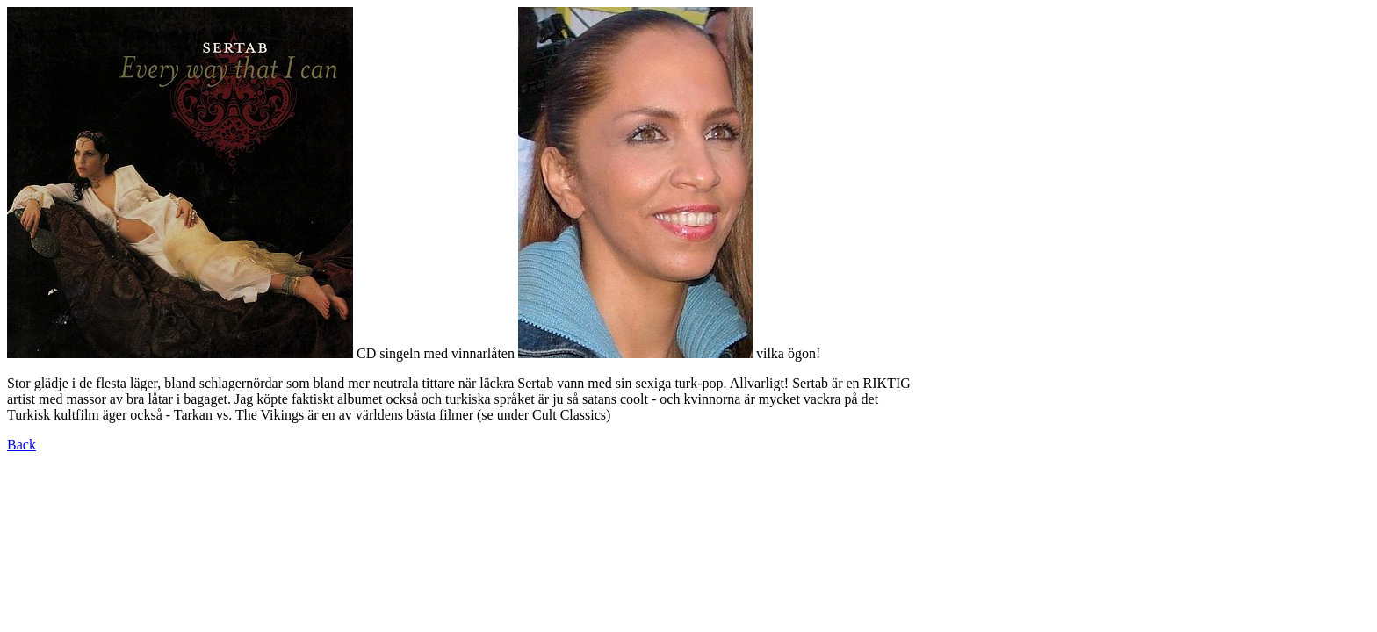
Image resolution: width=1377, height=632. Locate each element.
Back (21, 444)
